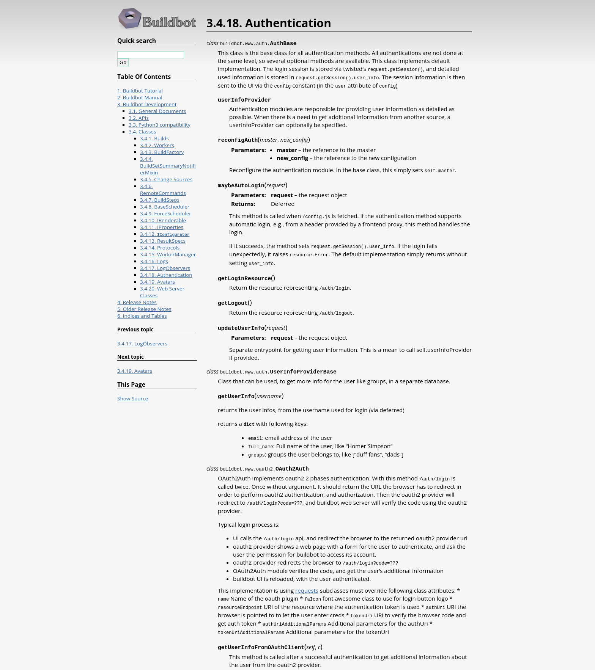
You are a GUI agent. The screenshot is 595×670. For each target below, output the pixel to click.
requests (306, 580)
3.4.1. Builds (154, 138)
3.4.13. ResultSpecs (163, 240)
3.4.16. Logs (154, 261)
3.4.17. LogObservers (165, 268)
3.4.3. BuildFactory (162, 152)
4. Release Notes (137, 302)
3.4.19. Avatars (157, 281)
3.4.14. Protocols (159, 247)
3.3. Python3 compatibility (159, 124)
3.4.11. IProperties (161, 227)
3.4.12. (164, 234)
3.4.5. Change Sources (166, 179)
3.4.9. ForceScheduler (165, 213)
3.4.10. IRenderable (163, 220)
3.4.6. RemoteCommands (163, 189)
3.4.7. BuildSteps (159, 199)
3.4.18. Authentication (166, 274)
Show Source (132, 398)
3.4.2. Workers (157, 145)
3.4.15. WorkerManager (168, 254)
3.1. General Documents (157, 111)
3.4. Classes (142, 131)
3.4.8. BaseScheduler (164, 206)
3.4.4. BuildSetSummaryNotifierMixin (168, 165)
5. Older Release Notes (144, 309)
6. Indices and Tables (142, 315)
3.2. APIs (139, 118)
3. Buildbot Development (146, 104)
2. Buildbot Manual (139, 97)
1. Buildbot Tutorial (140, 90)
